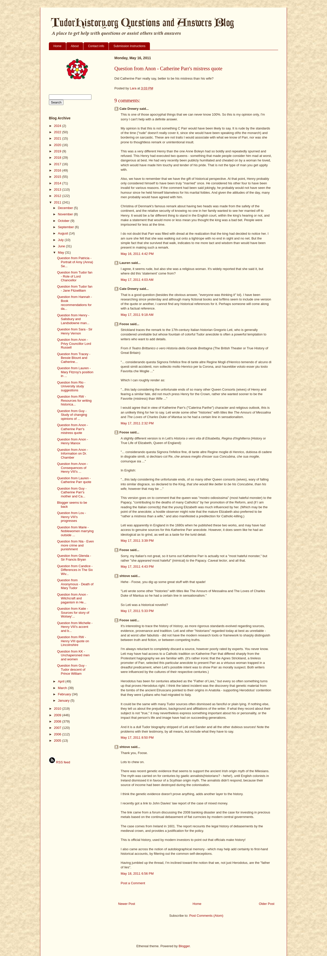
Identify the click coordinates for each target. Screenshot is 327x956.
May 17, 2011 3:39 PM (137, 540)
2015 (58, 177)
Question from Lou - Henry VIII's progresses (71, 517)
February (65, 694)
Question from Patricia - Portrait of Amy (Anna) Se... (75, 262)
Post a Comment (133, 883)
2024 (58, 126)
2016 (58, 170)
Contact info (96, 46)
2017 (58, 164)
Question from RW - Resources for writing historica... (74, 400)
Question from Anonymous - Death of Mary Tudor (75, 584)
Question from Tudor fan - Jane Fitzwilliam (74, 288)
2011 (58, 202)
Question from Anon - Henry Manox (72, 441)
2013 (58, 189)
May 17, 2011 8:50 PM (137, 737)
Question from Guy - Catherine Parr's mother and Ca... (71, 492)
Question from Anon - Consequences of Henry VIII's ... (72, 467)
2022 (58, 132)
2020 (58, 145)
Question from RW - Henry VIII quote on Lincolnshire (73, 641)
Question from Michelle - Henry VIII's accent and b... (74, 627)
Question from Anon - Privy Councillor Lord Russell (74, 343)
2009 (58, 715)
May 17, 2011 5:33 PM (137, 611)
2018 (58, 157)
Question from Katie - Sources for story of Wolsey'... (73, 612)
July (61, 240)
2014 (58, 183)
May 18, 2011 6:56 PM (137, 873)
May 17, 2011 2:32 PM (137, 423)
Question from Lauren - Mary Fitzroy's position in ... (75, 372)
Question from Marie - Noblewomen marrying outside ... (75, 531)
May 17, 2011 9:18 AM (137, 315)
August (63, 233)
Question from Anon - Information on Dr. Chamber (72, 453)
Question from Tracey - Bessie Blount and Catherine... (73, 358)
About (75, 46)
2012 (58, 196)
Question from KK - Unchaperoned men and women (73, 655)
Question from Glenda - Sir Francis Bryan (74, 558)
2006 (58, 734)
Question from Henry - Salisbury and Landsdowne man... (73, 319)
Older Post (266, 904)
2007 (58, 728)
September (66, 227)
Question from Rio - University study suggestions (71, 386)
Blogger (184, 946)
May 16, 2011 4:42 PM (137, 254)
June (62, 246)
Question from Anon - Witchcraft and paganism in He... (72, 598)
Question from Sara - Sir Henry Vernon (74, 331)
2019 (58, 151)
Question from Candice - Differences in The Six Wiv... (75, 570)
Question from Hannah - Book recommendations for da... (74, 303)
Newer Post (126, 904)
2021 (58, 138)
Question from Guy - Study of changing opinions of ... (72, 415)
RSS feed (59, 762)
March (63, 688)
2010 (58, 708)
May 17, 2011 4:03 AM (137, 280)
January (64, 700)
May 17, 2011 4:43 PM (137, 566)
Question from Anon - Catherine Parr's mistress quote (72, 429)
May (61, 252)
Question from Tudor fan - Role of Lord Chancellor (74, 276)
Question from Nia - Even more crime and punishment (75, 545)
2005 (58, 740)
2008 (58, 721)
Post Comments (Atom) (206, 915)
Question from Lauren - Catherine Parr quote (74, 480)
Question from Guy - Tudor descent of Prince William (71, 669)
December (66, 208)
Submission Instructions (129, 46)
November (66, 214)
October (64, 221)
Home (57, 46)
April (62, 681)
